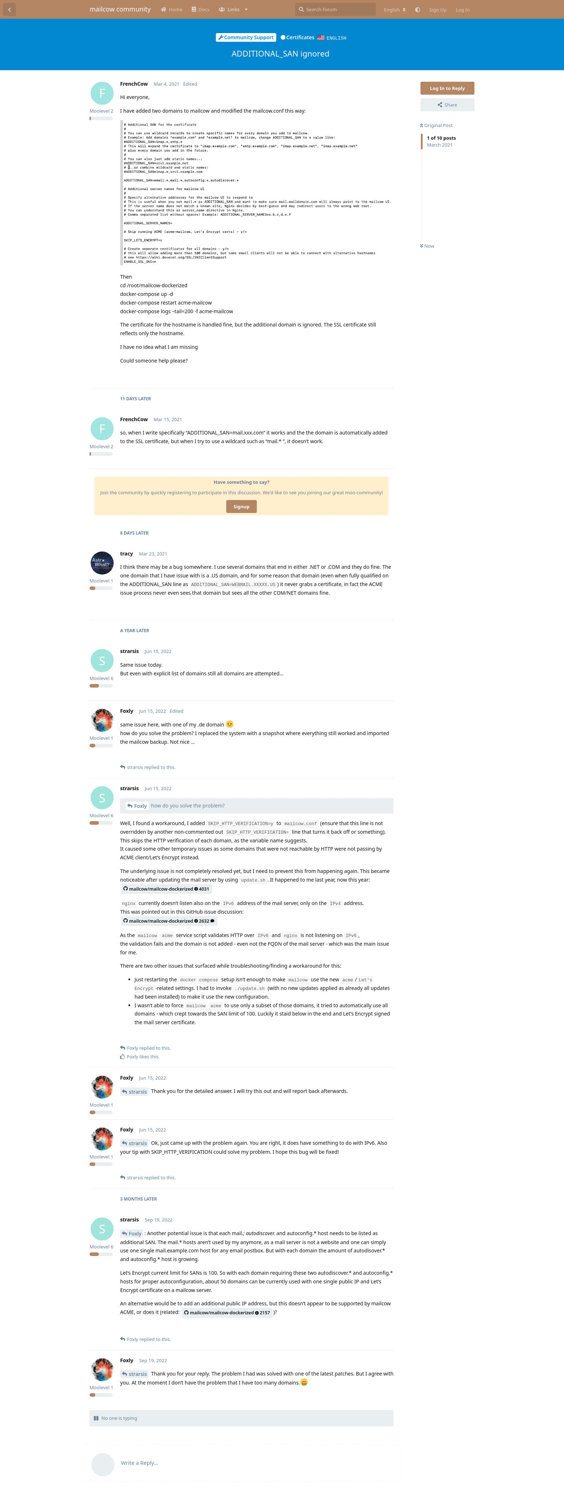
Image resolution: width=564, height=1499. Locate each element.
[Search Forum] (335, 9)
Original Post (436, 125)
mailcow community (120, 9)
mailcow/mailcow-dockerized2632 (168, 921)
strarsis (138, 1091)
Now (427, 245)
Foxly (140, 805)
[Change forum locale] (394, 9)
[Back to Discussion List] (9, 9)
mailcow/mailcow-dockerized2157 (227, 1312)
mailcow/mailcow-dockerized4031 (166, 889)
